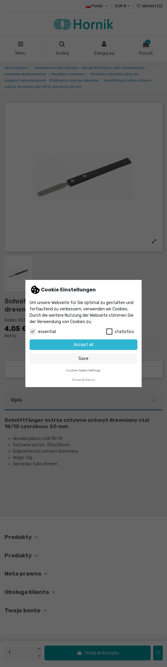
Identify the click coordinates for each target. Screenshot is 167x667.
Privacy (77, 379)
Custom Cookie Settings (83, 370)
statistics (120, 332)
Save (83, 358)
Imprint (89, 379)
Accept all (83, 344)
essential (43, 332)
